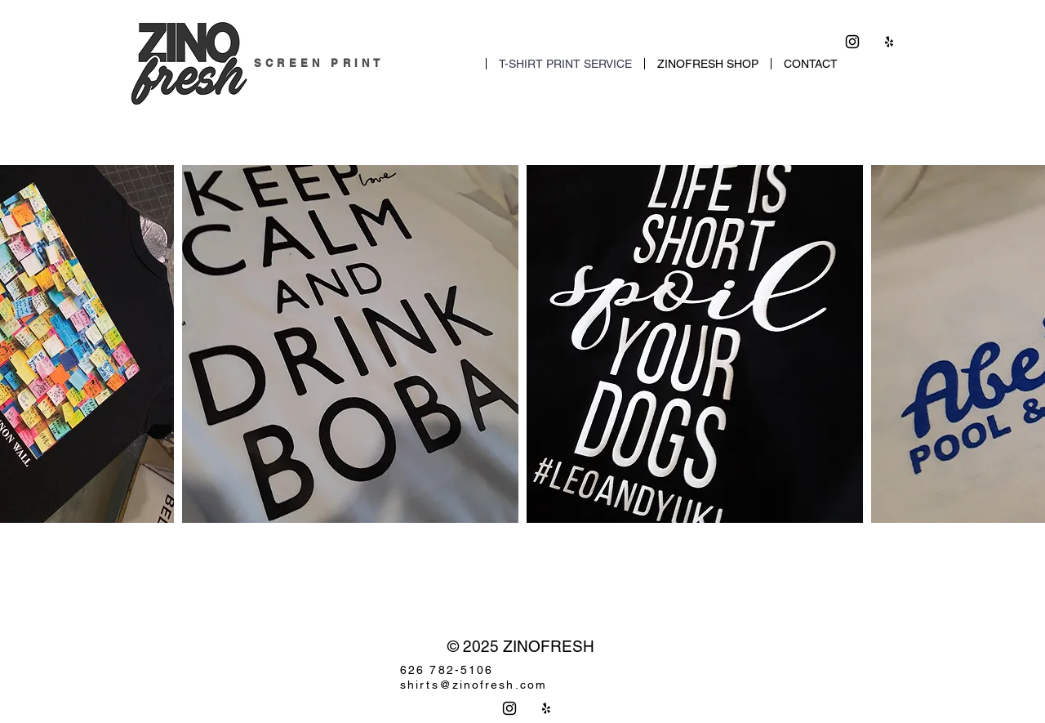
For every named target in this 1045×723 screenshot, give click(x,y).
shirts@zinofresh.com (473, 684)
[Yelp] (889, 42)
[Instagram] (852, 42)
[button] (350, 344)
